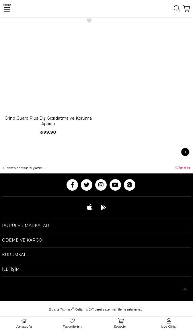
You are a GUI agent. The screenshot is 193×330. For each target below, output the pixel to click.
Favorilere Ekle (89, 20)
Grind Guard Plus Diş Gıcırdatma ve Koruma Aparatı (48, 121)
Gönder (183, 167)
